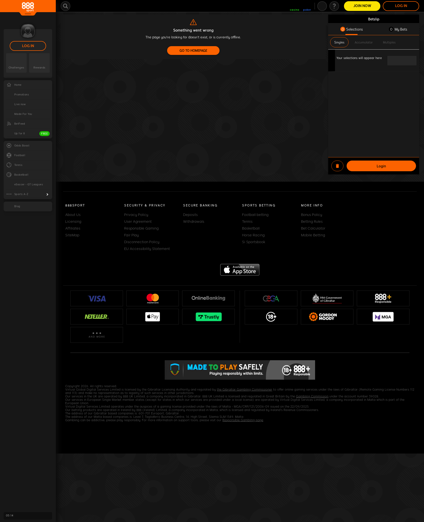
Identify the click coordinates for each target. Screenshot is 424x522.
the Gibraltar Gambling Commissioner (244, 389)
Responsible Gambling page (242, 420)
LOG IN (28, 46)
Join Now (362, 6)
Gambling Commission (312, 396)
